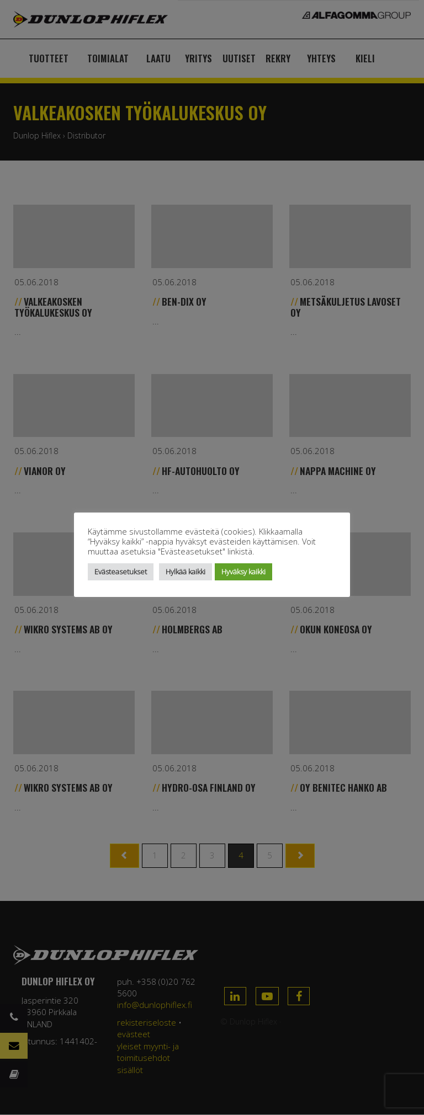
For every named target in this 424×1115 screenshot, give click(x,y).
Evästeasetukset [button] (120, 572)
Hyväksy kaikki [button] (243, 572)
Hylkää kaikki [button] (185, 572)
